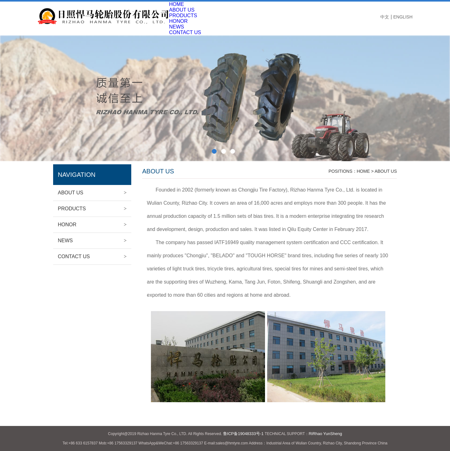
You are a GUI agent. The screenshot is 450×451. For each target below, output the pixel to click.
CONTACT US (92, 256)
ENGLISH (402, 16)
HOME (176, 4)
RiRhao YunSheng (325, 433)
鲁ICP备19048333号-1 (243, 433)
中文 (384, 16)
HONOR (178, 21)
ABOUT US (182, 10)
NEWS (176, 26)
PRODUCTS (183, 15)
